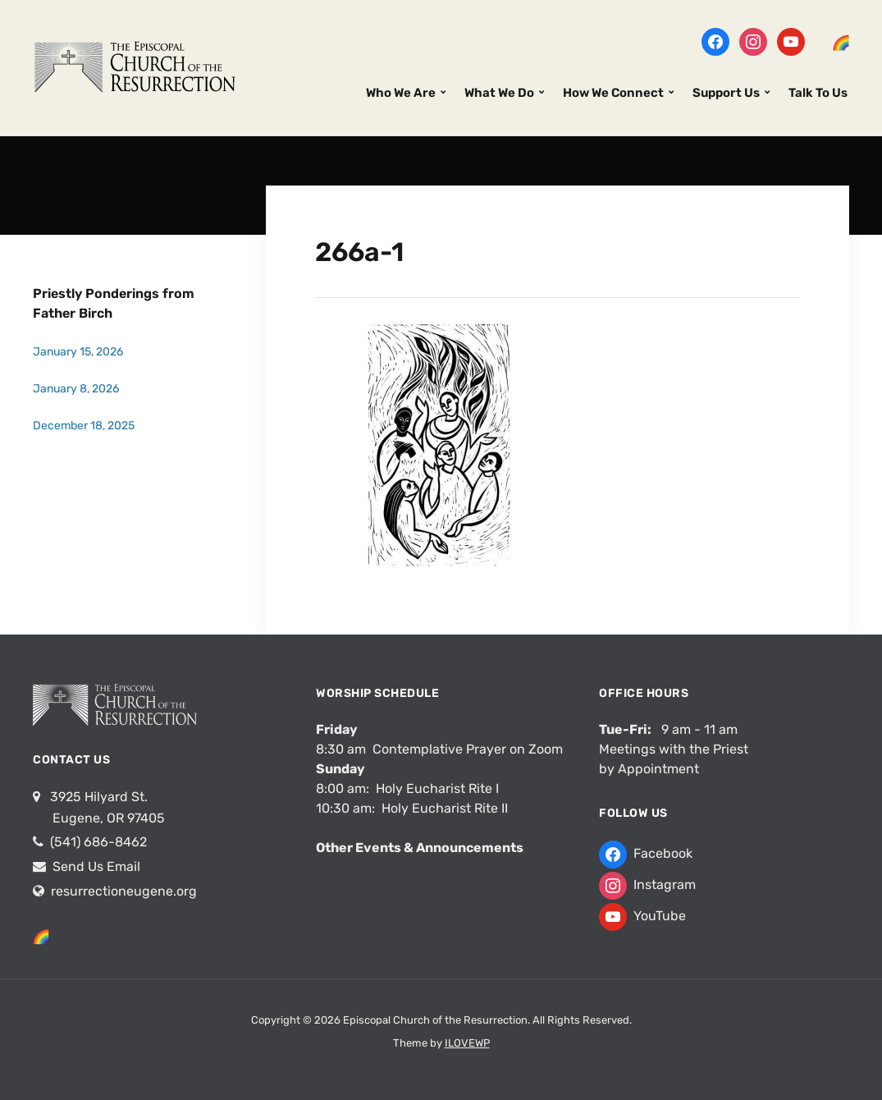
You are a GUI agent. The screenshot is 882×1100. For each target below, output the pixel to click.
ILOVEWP (467, 1043)
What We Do (499, 92)
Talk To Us (818, 92)
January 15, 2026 (78, 352)
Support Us (726, 92)
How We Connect (613, 92)
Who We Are (401, 92)
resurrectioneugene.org (124, 891)
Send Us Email (94, 866)
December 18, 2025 (84, 426)
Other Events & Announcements (419, 847)
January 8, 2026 (76, 389)
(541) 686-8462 (97, 842)
